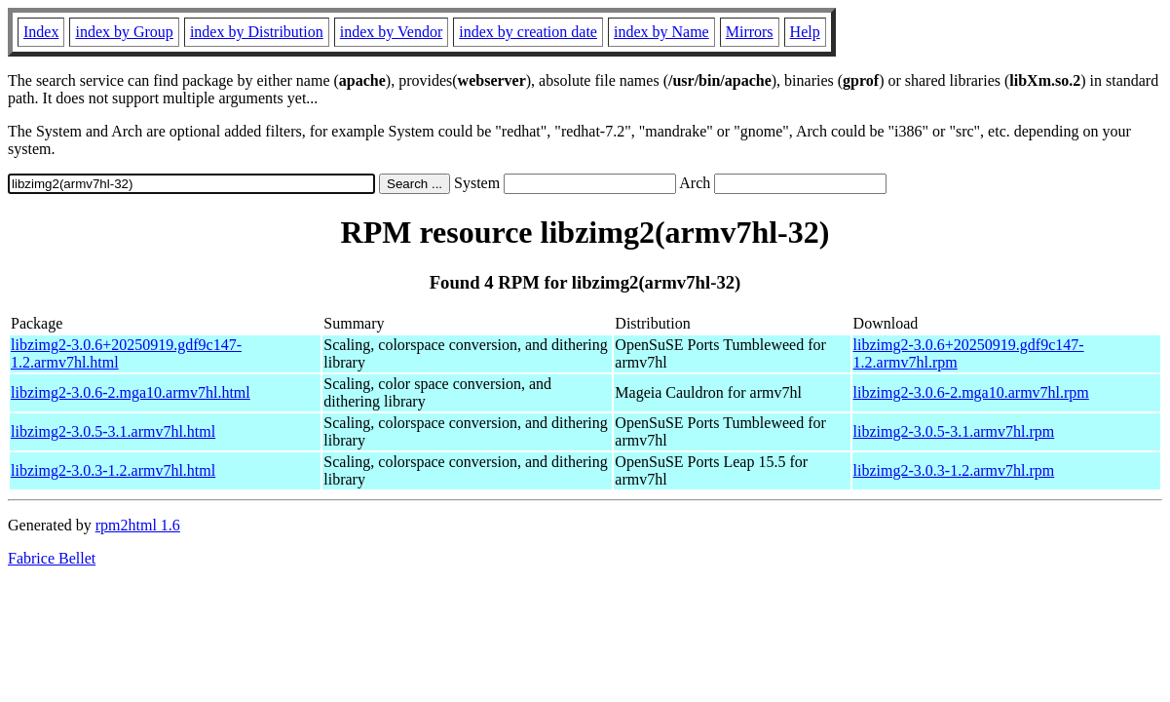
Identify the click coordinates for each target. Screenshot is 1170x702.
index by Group (123, 31)
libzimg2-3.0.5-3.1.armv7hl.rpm (954, 431)
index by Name (661, 31)
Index (40, 31)
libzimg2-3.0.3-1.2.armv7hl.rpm (954, 470)
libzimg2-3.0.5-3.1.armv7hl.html (113, 431)
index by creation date (528, 31)
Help (805, 31)
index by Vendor (391, 31)
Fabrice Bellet (51, 558)
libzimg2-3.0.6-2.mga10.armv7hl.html (130, 392)
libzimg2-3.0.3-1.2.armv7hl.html (113, 470)
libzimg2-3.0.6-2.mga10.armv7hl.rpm (971, 392)
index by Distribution (256, 31)
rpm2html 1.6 (137, 525)
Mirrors (750, 31)
